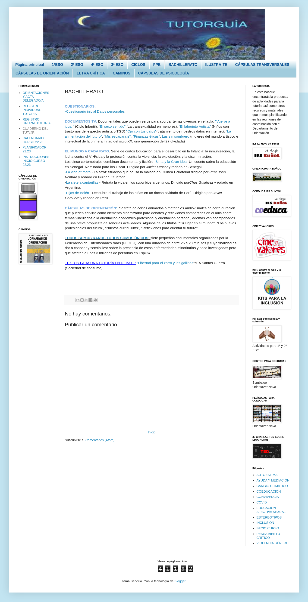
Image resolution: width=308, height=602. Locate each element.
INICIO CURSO (268, 528)
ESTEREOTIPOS (269, 517)
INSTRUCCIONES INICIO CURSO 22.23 (36, 161)
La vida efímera (78, 172)
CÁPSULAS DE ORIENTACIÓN (42, 73)
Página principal (29, 65)
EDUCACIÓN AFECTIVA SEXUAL (271, 510)
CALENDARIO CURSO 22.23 (33, 140)
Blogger (179, 581)
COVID (262, 502)
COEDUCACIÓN (269, 491)
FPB (157, 65)
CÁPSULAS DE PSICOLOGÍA (163, 73)
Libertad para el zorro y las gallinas (165, 263)
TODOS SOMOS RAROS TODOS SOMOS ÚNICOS (106, 238)
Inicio (152, 432)
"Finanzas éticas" (146, 136)
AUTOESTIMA (267, 475)
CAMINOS (121, 73)
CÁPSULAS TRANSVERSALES (262, 65)
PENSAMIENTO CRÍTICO (268, 536)
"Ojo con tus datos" (141, 131)
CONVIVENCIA (268, 497)
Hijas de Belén (77, 193)
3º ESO (117, 65)
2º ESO (77, 65)
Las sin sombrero (175, 136)
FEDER (129, 243)
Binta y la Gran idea (171, 162)
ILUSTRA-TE (216, 65)
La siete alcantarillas (82, 182)
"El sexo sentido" (112, 126)
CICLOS (138, 65)
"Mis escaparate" (117, 136)
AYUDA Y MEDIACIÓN (273, 480)
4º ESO (97, 65)
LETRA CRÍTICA (91, 73)
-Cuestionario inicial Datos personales (95, 111)
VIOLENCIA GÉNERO (273, 543)
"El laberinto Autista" (195, 126)
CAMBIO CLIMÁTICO (272, 486)
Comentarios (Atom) (99, 440)
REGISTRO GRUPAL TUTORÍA (37, 121)
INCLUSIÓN (265, 523)
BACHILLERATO (183, 65)
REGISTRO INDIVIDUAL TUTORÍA (32, 110)
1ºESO (57, 65)
